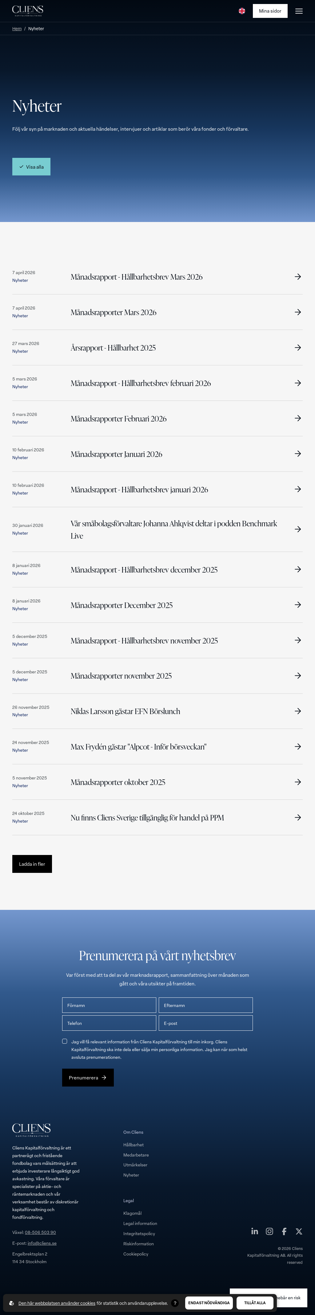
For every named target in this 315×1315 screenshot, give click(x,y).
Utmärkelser (135, 1165)
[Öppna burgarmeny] (299, 11)
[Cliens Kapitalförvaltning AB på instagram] (269, 1233)
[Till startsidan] (27, 11)
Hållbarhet (133, 1145)
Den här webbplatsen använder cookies (56, 1303)
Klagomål (132, 1213)
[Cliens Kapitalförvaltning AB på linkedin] (254, 1233)
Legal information (140, 1223)
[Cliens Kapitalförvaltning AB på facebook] (284, 1233)
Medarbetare (136, 1155)
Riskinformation (138, 1244)
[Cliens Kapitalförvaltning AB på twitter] (299, 1233)
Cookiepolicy (135, 1254)
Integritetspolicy (139, 1233)
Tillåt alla (255, 1302)
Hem (17, 28)
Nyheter (131, 1175)
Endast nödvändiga (209, 1302)
